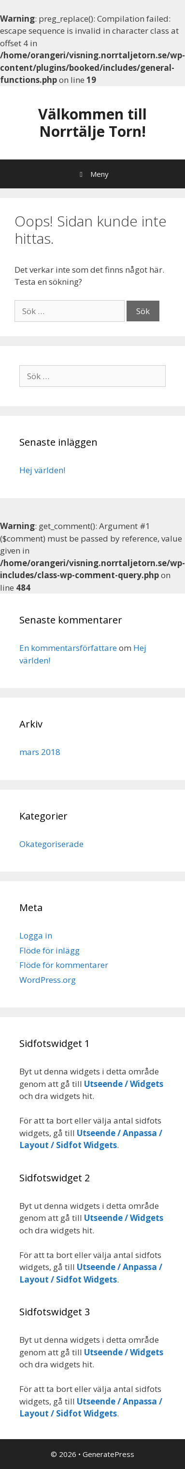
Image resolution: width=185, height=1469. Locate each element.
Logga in (35, 935)
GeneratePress (108, 1454)
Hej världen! (42, 470)
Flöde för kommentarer (63, 964)
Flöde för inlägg (49, 950)
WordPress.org (47, 979)
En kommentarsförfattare (68, 647)
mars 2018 (39, 751)
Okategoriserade (51, 843)
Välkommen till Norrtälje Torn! (92, 122)
